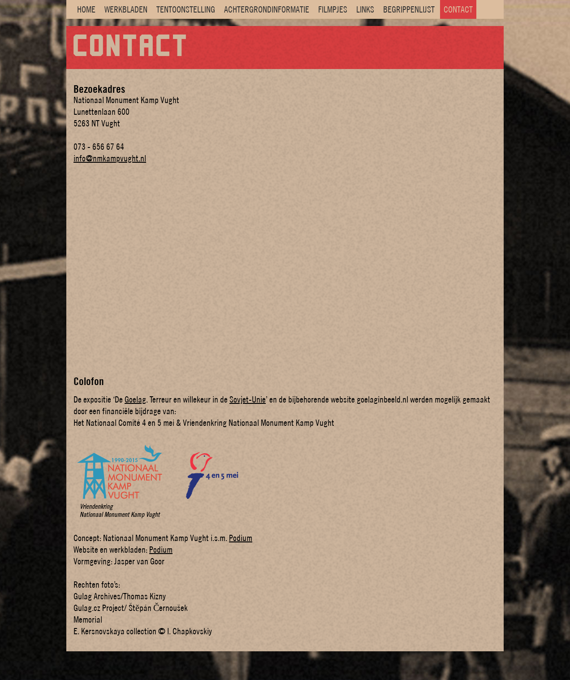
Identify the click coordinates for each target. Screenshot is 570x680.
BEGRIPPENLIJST (409, 9)
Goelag (135, 399)
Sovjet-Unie (247, 399)
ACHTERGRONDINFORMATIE (266, 9)
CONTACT (458, 9)
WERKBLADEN (125, 9)
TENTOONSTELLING (185, 9)
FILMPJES (332, 9)
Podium (240, 538)
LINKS (365, 9)
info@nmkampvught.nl (109, 158)
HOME (86, 9)
